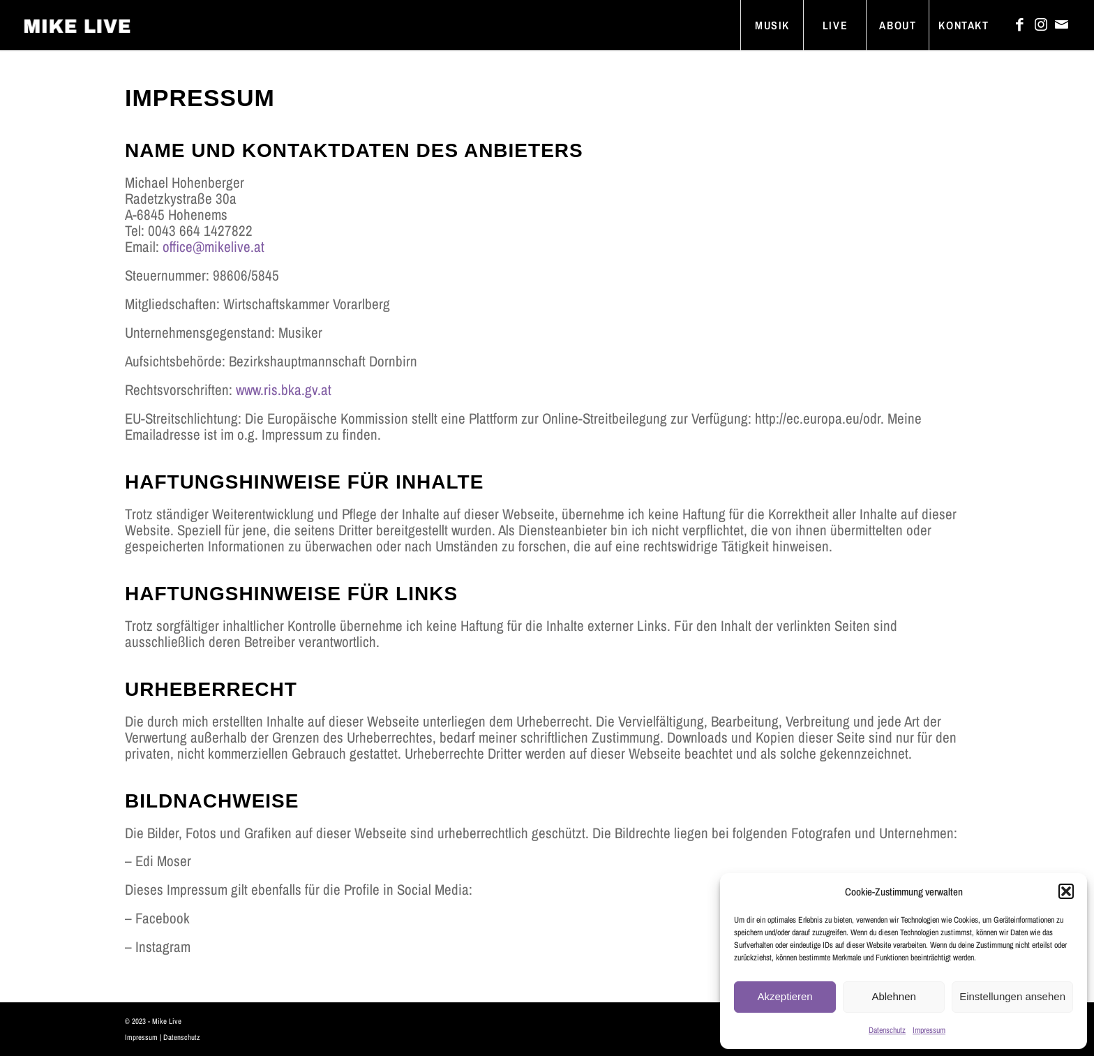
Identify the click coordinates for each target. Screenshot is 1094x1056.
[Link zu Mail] (1061, 24)
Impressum (929, 1030)
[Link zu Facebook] (1020, 24)
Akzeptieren (784, 996)
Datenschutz (887, 1030)
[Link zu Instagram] (1041, 24)
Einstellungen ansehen (1012, 996)
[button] (1066, 891)
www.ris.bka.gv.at (283, 390)
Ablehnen (893, 996)
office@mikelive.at (213, 247)
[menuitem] (771, 25)
